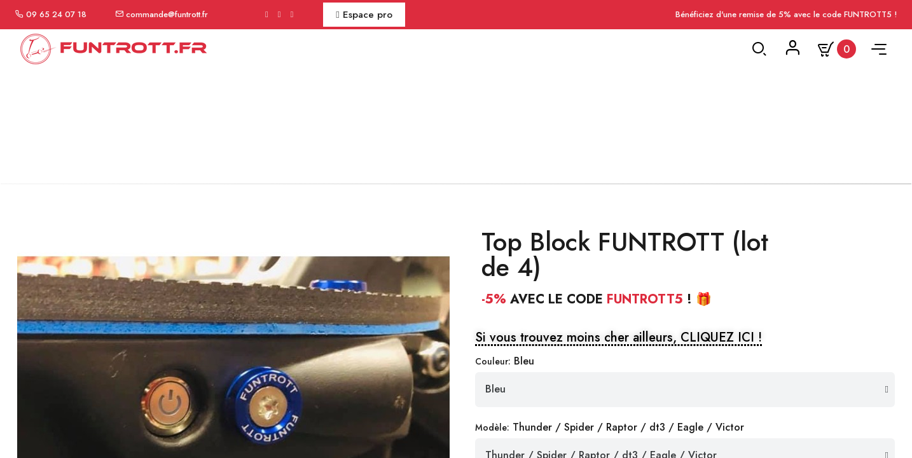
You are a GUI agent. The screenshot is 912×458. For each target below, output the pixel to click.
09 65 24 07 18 (56, 14)
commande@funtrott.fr (167, 14)
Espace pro (364, 15)
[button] (618, 350)
